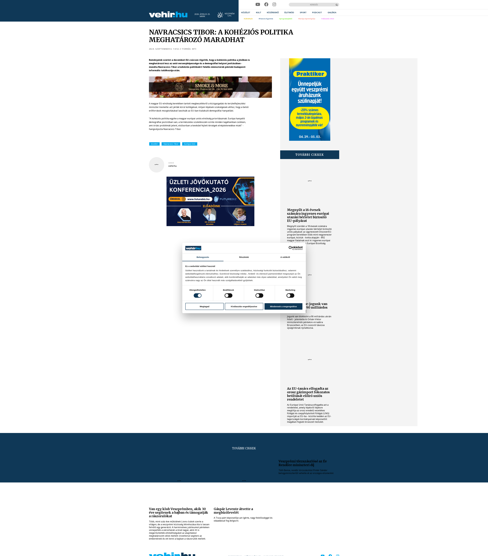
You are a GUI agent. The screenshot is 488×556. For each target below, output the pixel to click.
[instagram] (274, 4)
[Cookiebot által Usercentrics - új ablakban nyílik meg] (291, 248)
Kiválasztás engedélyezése (244, 306)
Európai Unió (189, 144)
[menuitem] (245, 12)
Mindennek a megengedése (283, 306)
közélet (154, 144)
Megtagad (204, 306)
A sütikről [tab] (285, 257)
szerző (171, 163)
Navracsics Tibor (170, 144)
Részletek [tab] (244, 257)
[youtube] (257, 4)
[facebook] (266, 4)
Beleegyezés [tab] (203, 257)
